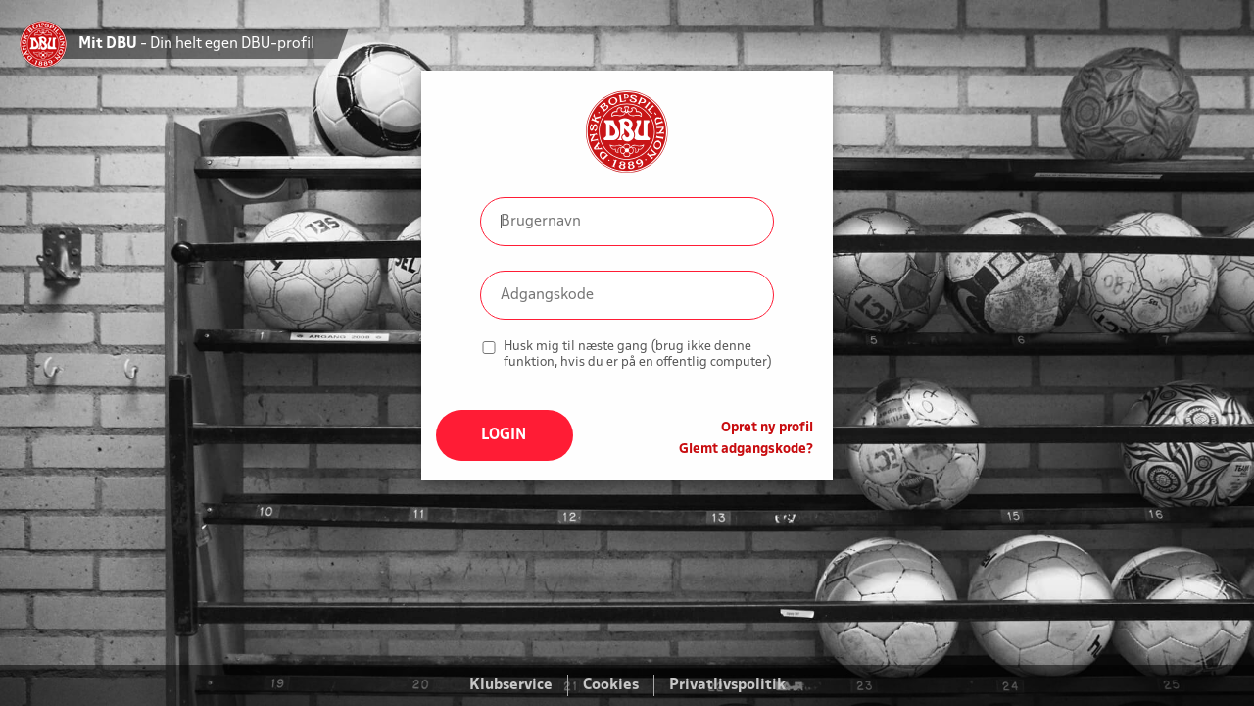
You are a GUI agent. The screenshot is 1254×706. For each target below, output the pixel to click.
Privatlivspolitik (727, 685)
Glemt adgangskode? (746, 449)
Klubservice (511, 685)
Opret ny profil (767, 428)
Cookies (611, 685)
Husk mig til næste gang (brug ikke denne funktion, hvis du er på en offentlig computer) (638, 354)
